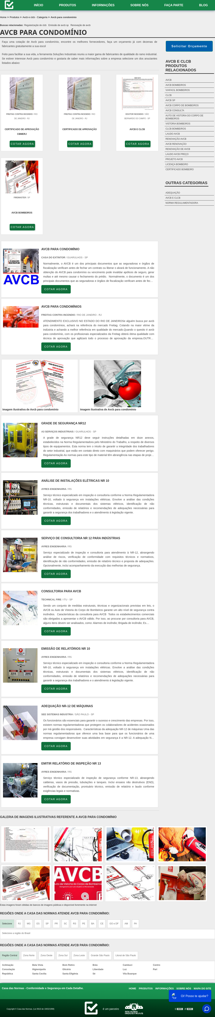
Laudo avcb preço (177, 154)
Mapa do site (202, 905)
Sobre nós (139, 5)
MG (28, 840)
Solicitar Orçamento (189, 46)
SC (65, 840)
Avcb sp (170, 100)
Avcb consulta (175, 110)
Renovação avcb (176, 139)
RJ (19, 840)
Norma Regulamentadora (182, 203)
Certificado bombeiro (180, 169)
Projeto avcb (174, 159)
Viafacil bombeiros (178, 90)
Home (132, 905)
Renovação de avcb (81, 25)
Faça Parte (173, 5)
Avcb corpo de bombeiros (182, 105)
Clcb (169, 95)
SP (47, 840)
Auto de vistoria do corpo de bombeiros (184, 117)
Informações (103, 5)
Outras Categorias (186, 183)
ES (38, 840)
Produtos (67, 5)
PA (135, 840)
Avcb (169, 80)
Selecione (7, 840)
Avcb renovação (176, 144)
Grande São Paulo (100, 872)
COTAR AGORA (20, 143)
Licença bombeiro (177, 164)
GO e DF (113, 840)
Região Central (9, 872)
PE (83, 840)
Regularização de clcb (35, 25)
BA (92, 840)
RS (74, 840)
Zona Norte (29, 872)
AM (126, 840)
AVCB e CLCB (173, 198)
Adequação (173, 192)
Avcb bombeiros (176, 85)
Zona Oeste (46, 872)
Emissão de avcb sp (58, 25)
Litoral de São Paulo (126, 872)
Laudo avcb (173, 134)
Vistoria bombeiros (178, 123)
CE (102, 840)
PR (56, 840)
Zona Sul (63, 872)
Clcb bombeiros (176, 128)
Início (38, 5)
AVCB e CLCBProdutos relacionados (181, 65)
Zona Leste (79, 872)
